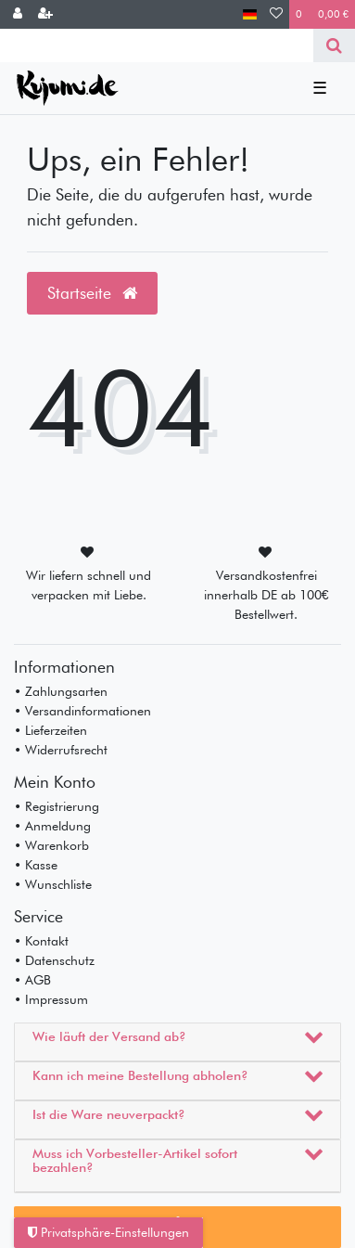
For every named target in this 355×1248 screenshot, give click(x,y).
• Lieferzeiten (50, 730)
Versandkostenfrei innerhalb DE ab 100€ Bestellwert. (266, 595)
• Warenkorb (51, 845)
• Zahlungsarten (61, 691)
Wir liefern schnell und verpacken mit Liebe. (88, 585)
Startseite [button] (92, 292)
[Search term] (156, 45)
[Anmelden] (17, 14)
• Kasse (35, 864)
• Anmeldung (52, 825)
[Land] (249, 14)
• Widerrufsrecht (61, 749)
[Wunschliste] (276, 14)
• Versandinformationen (82, 710)
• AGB (32, 979)
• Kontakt (41, 940)
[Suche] (334, 45)
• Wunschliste (53, 884)
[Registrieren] (45, 14)
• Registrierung (56, 806)
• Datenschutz (54, 960)
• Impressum (51, 999)
